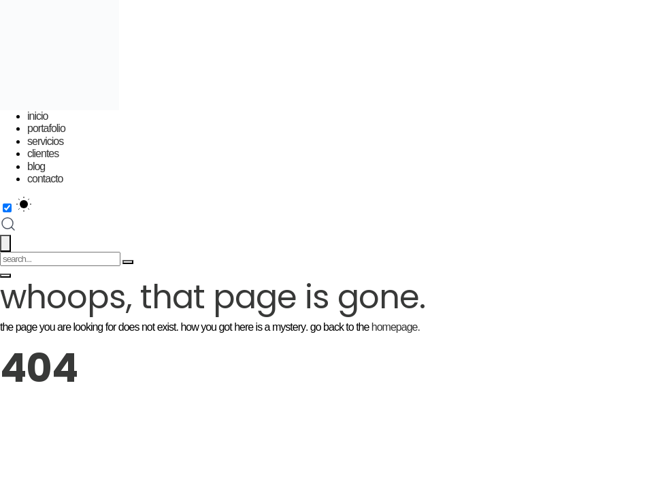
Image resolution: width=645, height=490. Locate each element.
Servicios (45, 141)
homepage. (395, 327)
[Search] (127, 262)
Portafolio (46, 128)
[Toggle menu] (5, 276)
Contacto (45, 178)
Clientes (43, 153)
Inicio (37, 116)
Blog (36, 166)
